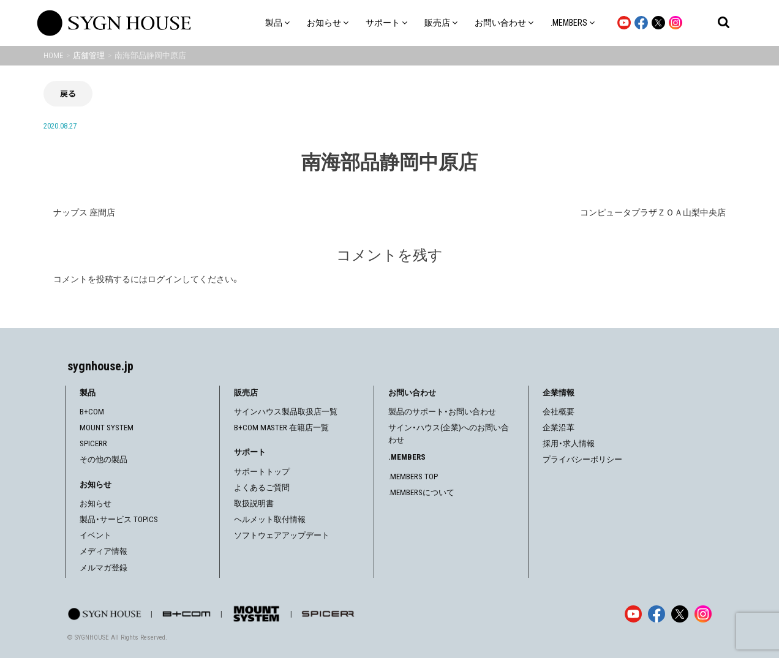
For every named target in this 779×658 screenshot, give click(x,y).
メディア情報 (103, 551)
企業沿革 (558, 427)
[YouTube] (633, 613)
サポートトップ (262, 471)
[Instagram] (703, 613)
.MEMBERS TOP (413, 476)
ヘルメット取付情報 (270, 519)
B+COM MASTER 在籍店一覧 (281, 427)
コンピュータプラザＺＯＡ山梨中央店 (653, 212)
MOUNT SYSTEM (107, 427)
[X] (679, 613)
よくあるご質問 (262, 487)
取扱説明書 (254, 503)
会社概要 (558, 411)
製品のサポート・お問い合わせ (442, 411)
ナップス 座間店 (84, 212)
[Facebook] (656, 613)
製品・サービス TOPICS (119, 519)
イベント (95, 535)
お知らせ (95, 503)
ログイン (165, 279)
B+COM (92, 411)
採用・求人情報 (569, 443)
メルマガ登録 (103, 567)
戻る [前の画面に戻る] (68, 93)
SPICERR (93, 443)
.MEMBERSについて (421, 492)
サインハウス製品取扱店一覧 (285, 411)
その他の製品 (103, 459)
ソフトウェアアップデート (281, 535)
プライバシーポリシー (582, 459)
